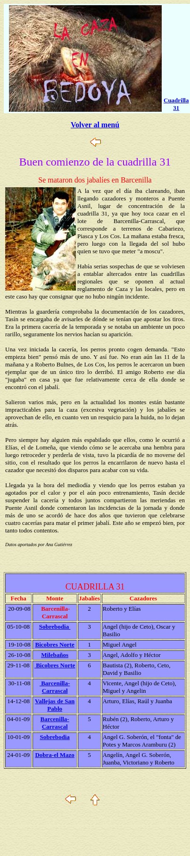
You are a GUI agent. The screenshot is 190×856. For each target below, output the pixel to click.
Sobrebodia (55, 626)
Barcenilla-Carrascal (55, 687)
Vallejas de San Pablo (54, 705)
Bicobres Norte (54, 644)
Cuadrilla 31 (176, 104)
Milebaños (54, 654)
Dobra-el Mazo (54, 754)
